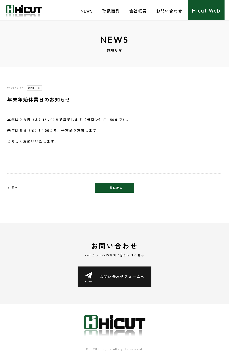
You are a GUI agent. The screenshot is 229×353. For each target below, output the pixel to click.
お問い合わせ (169, 11)
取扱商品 (111, 11)
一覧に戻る (114, 188)
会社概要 (138, 11)
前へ (15, 187)
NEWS (87, 11)
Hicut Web (206, 10)
